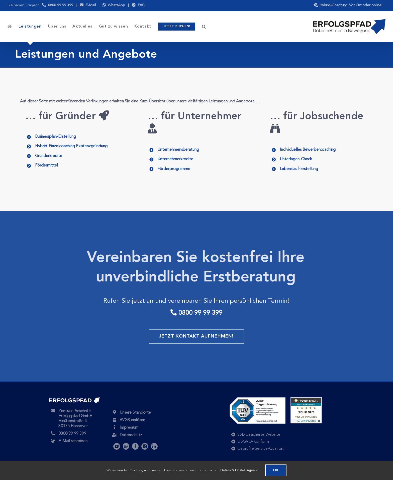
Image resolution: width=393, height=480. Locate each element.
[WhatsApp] (126, 446)
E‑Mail (88, 5)
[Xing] (144, 446)
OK (276, 470)
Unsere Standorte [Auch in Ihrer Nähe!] (135, 413)
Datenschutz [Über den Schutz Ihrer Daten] (131, 435)
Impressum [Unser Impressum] (129, 428)
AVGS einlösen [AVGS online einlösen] (132, 420)
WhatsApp (114, 5)
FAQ (138, 5)
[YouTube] (116, 446)
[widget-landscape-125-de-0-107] (306, 399)
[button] (204, 26)
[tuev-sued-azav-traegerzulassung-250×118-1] (257, 399)
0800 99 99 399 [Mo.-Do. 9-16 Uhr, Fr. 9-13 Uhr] (57, 5)
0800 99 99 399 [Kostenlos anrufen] (72, 434)
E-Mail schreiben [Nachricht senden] (72, 441)
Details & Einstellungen (239, 470)
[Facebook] (135, 446)
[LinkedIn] (154, 446)
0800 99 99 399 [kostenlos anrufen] (196, 313)
